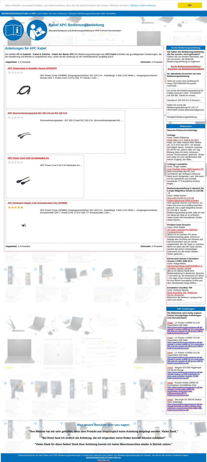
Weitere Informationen (143, 5)
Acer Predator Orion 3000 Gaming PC (185, 169)
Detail (170, 322)
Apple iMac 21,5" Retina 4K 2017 (183, 140)
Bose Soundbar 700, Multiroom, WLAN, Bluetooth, (182, 293)
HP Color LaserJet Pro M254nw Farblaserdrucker (182, 230)
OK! (190, 5)
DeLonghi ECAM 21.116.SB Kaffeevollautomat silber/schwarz (183, 199)
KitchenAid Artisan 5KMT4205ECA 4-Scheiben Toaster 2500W (185, 267)
